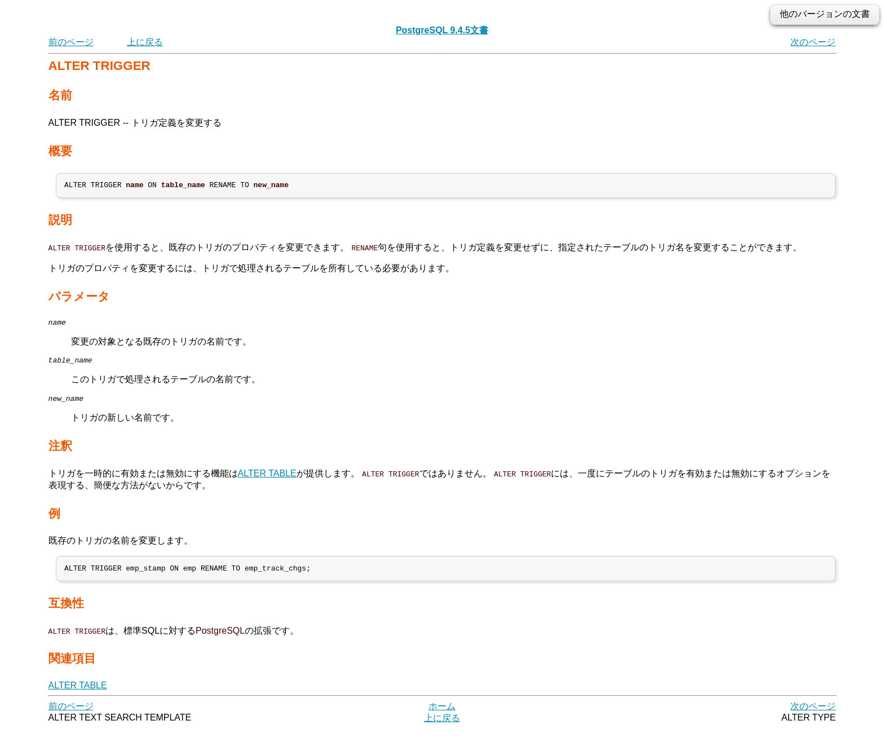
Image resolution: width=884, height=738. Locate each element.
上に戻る (145, 42)
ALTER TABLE (267, 480)
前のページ (71, 42)
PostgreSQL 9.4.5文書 (442, 30)
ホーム (442, 715)
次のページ (813, 42)
